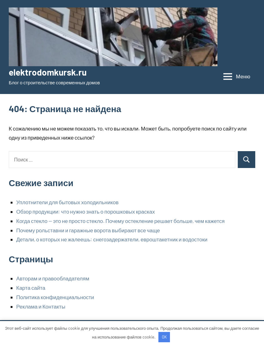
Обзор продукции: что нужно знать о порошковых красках (85, 211)
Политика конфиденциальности (55, 297)
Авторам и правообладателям (52, 278)
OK (164, 336)
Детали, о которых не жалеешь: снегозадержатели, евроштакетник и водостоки (111, 239)
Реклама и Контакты (40, 306)
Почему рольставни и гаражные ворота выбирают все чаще (88, 230)
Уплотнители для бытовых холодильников (67, 202)
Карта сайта (30, 287)
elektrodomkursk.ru (48, 72)
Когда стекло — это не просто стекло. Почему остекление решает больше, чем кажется (120, 221)
